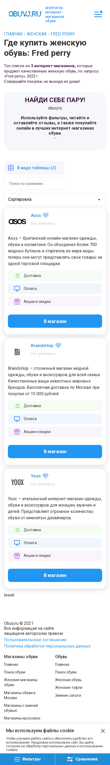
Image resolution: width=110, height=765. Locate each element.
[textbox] (25, 199)
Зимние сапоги (68, 695)
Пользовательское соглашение (35, 639)
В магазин (55, 321)
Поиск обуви (14, 672)
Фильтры (27, 759)
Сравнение (82, 759)
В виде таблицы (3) (36, 167)
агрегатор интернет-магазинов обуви (54, 14)
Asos (36, 215)
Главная (11, 664)
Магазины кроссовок (22, 718)
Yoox (36, 476)
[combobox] (55, 199)
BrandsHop (42, 345)
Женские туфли (68, 687)
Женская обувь (68, 680)
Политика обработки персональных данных (47, 646)
